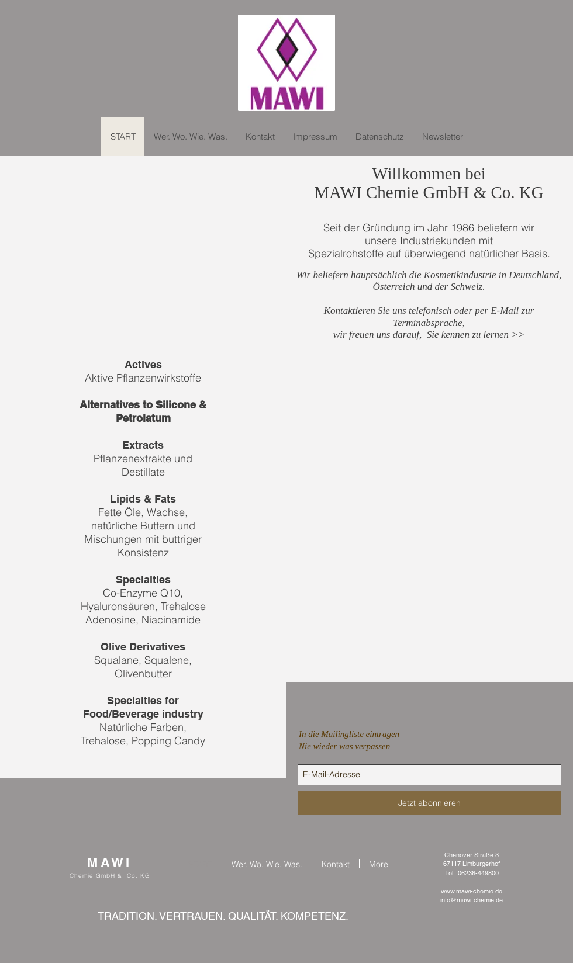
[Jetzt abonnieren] (429, 803)
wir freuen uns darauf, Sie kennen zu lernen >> (428, 334)
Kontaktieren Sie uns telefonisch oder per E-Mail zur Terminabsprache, (429, 316)
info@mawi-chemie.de (471, 900)
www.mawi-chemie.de (471, 891)
